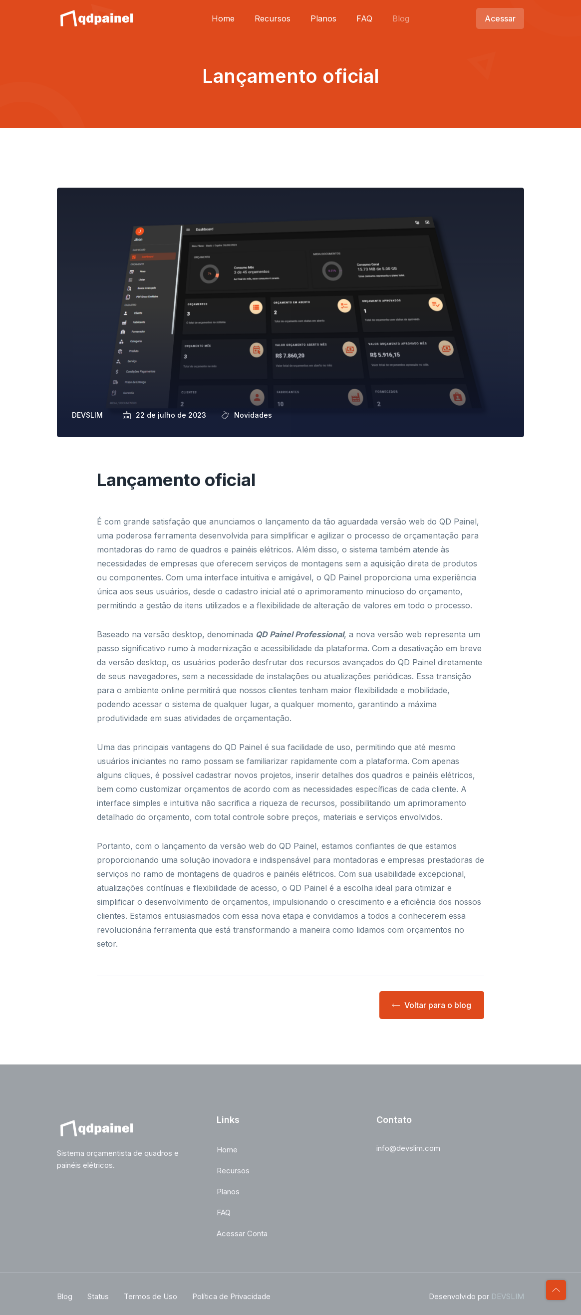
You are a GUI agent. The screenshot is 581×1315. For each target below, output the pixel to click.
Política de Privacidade (231, 1301)
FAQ (364, 18)
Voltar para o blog (431, 1005)
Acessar (500, 18)
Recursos (272, 18)
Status (98, 1301)
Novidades (253, 415)
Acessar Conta (242, 1238)
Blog (400, 18)
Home (223, 18)
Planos (323, 18)
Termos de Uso (150, 1301)
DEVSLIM (507, 1301)
